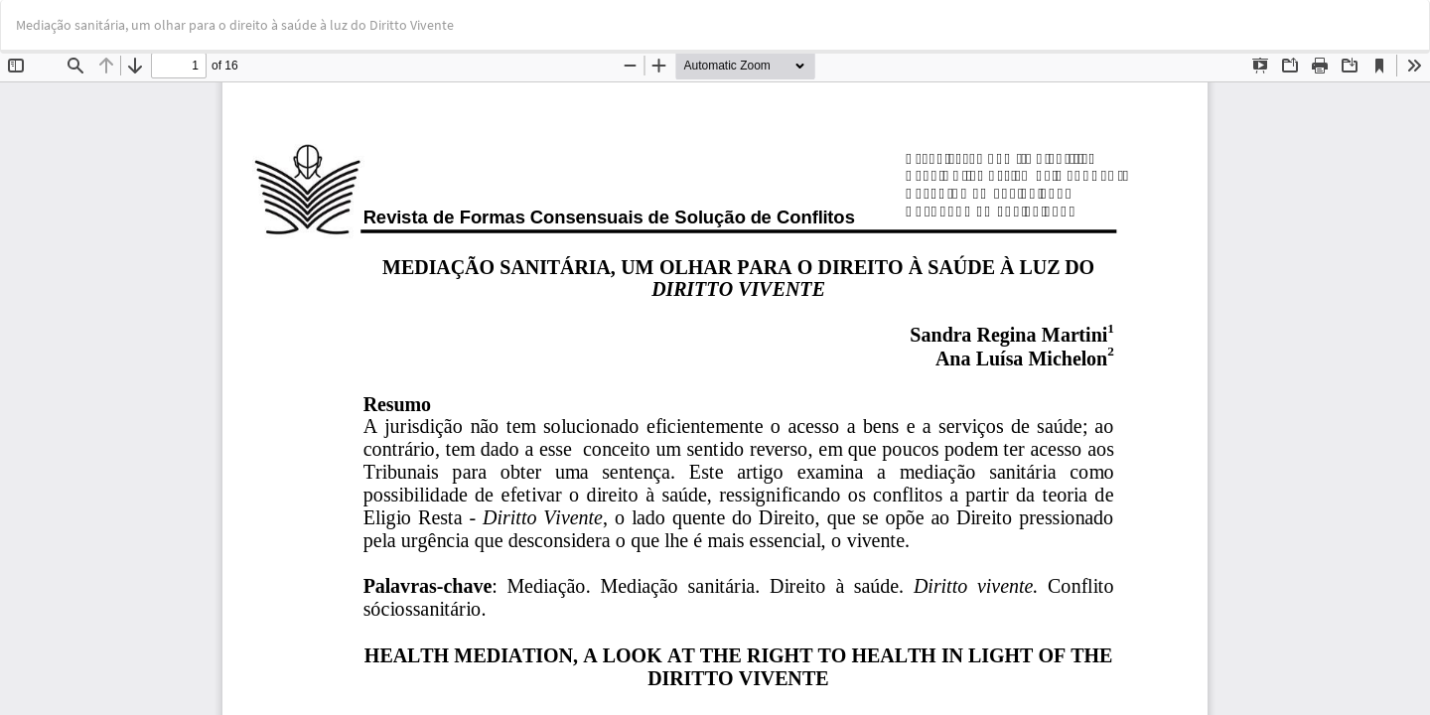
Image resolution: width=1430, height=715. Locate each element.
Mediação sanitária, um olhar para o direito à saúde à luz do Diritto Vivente (235, 25)
